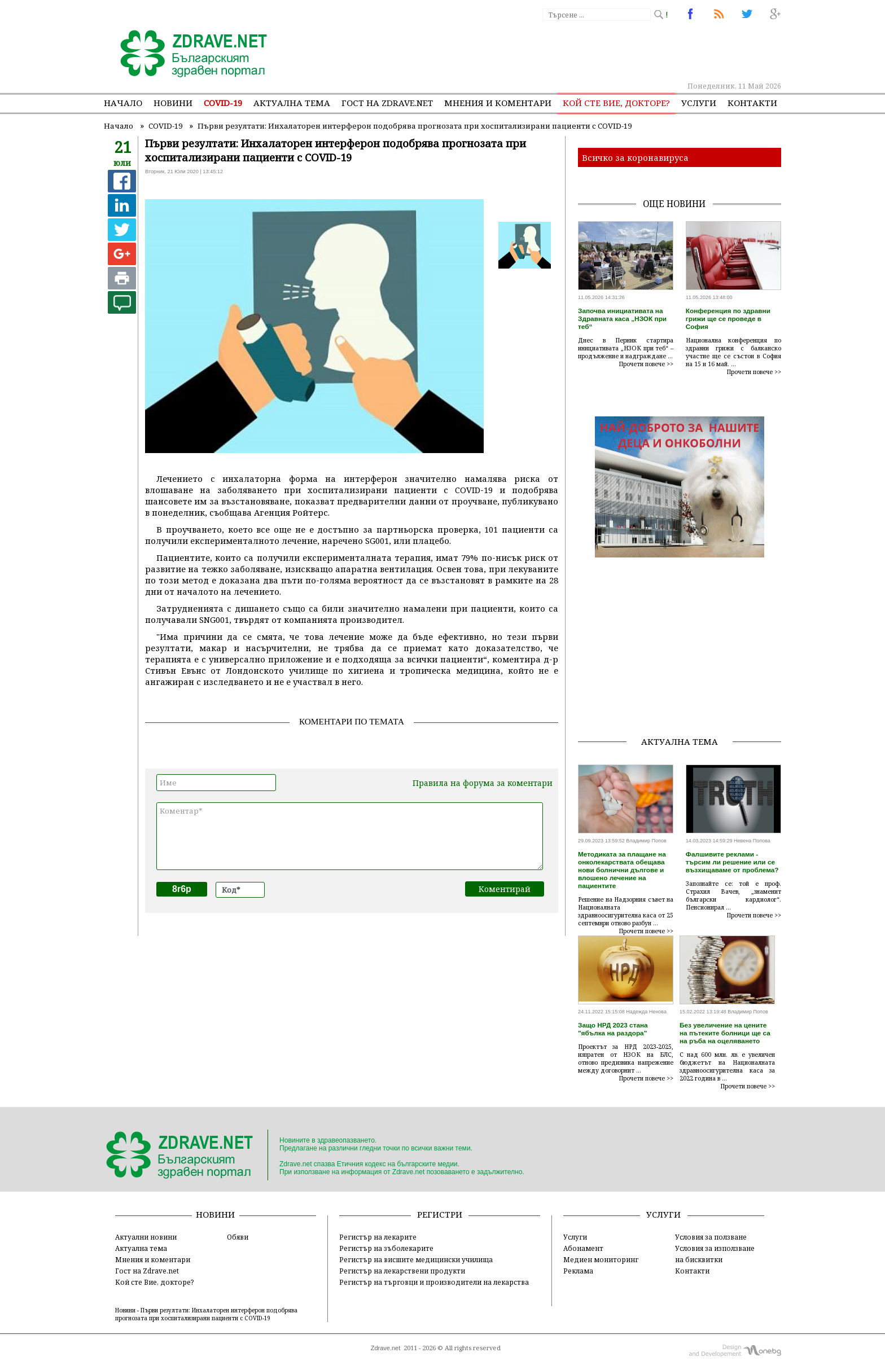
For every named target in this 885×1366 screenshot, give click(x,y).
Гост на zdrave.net (387, 102)
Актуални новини (146, 1236)
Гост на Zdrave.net (147, 1270)
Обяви (237, 1236)
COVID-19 (223, 102)
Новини (173, 102)
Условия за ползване (711, 1236)
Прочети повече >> (646, 364)
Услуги (698, 102)
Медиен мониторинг (600, 1259)
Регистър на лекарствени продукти (402, 1270)
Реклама (578, 1270)
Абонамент (583, 1248)
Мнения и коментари (497, 102)
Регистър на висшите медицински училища (416, 1259)
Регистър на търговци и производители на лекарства (434, 1281)
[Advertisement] (574, 50)
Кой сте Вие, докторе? (616, 102)
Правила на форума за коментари (483, 783)
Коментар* (349, 836)
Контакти (752, 102)
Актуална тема (291, 102)
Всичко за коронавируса (635, 157)
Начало (123, 102)
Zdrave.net (386, 1348)
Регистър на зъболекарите (386, 1248)
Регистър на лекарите (378, 1236)
